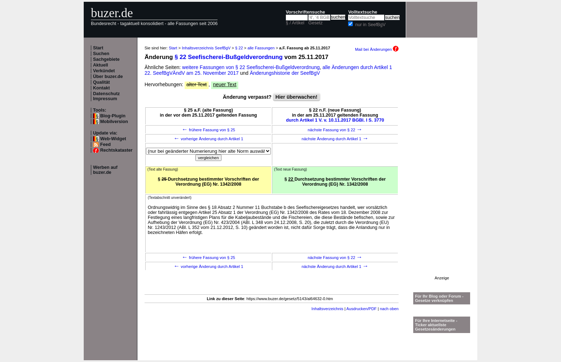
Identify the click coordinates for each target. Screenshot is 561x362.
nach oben (389, 309)
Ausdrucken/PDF (361, 309)
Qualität (101, 82)
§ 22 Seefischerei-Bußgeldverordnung (229, 57)
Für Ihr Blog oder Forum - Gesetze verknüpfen (439, 298)
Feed (105, 144)
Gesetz (315, 22)
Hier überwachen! (296, 97)
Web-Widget (113, 138)
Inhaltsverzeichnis (327, 309)
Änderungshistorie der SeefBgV (285, 73)
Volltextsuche (362, 12)
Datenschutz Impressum (106, 96)
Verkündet (104, 70)
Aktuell (100, 65)
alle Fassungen (261, 48)
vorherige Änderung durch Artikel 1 (208, 139)
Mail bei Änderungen (377, 49)
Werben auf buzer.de (105, 170)
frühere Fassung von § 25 (208, 130)
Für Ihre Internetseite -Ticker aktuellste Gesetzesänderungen (436, 324)
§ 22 (239, 48)
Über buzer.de (108, 76)
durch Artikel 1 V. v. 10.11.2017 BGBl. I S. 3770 (335, 120)
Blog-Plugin (113, 115)
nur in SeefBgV (370, 24)
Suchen (101, 53)
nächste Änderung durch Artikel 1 (335, 139)
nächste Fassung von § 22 (335, 130)
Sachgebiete (106, 59)
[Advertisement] (441, 168)
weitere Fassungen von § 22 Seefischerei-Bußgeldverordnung (250, 67)
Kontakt (101, 87)
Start (98, 47)
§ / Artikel (295, 22)
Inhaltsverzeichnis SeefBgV (206, 48)
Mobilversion (114, 121)
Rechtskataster (116, 150)
